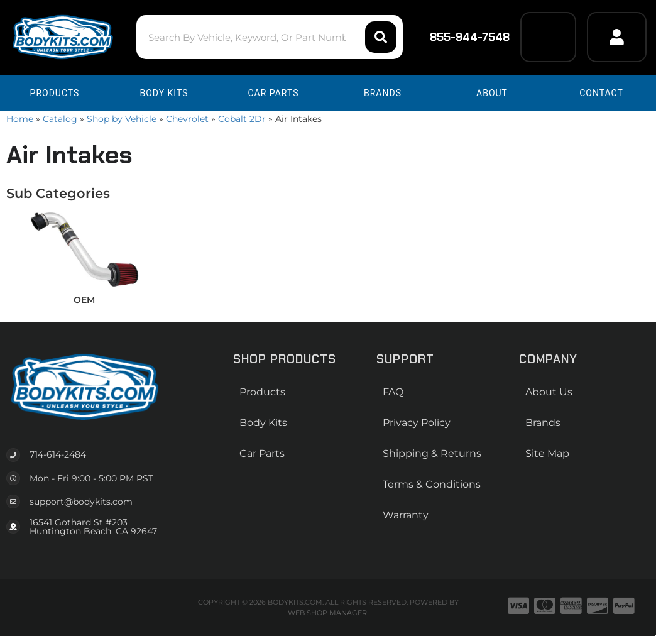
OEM (84, 299)
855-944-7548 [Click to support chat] (461, 37)
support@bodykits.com (81, 501)
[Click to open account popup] (617, 37)
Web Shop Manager (327, 612)
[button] (269, 37)
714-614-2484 (58, 454)
